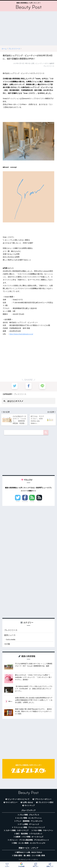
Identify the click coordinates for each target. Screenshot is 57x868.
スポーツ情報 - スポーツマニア (17, 831)
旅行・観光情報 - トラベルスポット (29, 834)
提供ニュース (10, 635)
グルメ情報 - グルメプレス (29, 815)
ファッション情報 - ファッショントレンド (29, 827)
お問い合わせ (28, 802)
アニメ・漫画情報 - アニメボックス (29, 821)
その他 (7, 644)
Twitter (18, 501)
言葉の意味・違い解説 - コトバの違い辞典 (29, 856)
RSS (39, 501)
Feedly (32, 501)
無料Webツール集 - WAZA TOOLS (29, 852)
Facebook (25, 501)
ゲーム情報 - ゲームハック (29, 824)
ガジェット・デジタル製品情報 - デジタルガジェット (29, 840)
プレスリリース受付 (45, 802)
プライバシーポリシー (43, 799)
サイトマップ (30, 806)
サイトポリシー (12, 802)
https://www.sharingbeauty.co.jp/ (21, 334)
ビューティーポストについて (18, 799)
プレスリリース (20, 394)
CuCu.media (10, 640)
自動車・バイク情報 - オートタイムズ (29, 837)
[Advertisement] (28, 28)
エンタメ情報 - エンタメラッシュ (29, 818)
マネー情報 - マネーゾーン (43, 831)
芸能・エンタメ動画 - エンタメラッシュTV (29, 843)
